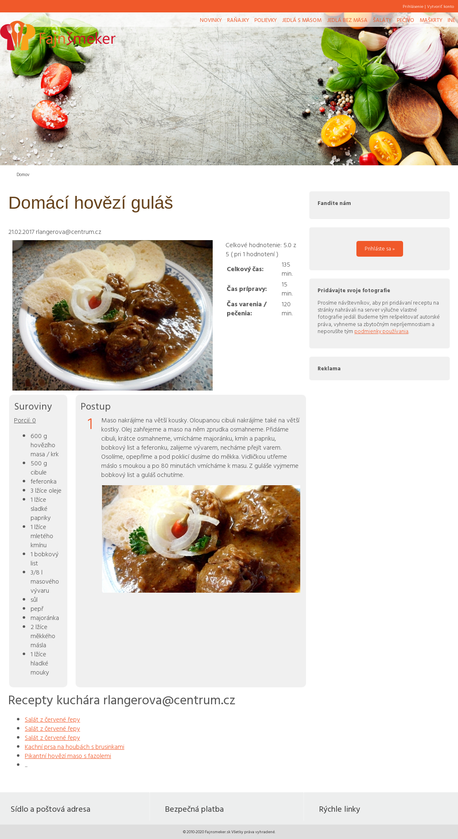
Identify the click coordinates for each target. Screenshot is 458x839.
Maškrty (431, 20)
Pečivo (405, 20)
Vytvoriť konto (440, 6)
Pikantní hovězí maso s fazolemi (68, 755)
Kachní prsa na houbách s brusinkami (74, 746)
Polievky (265, 20)
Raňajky (238, 20)
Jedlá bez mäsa (347, 20)
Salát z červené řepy (52, 719)
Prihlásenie (413, 6)
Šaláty (382, 20)
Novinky (211, 20)
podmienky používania (381, 331)
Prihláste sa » (380, 248)
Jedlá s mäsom (301, 20)
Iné (451, 20)
